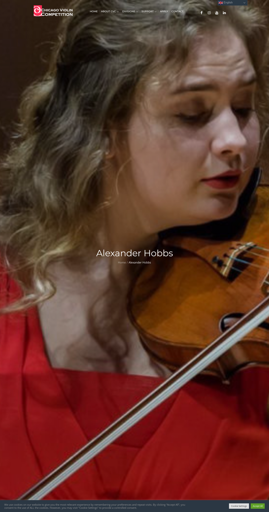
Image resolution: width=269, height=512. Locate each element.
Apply (164, 11)
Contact (177, 11)
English (226, 3)
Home (94, 11)
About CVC (110, 11)
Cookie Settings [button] (239, 506)
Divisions (130, 11)
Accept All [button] (258, 506)
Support (149, 11)
